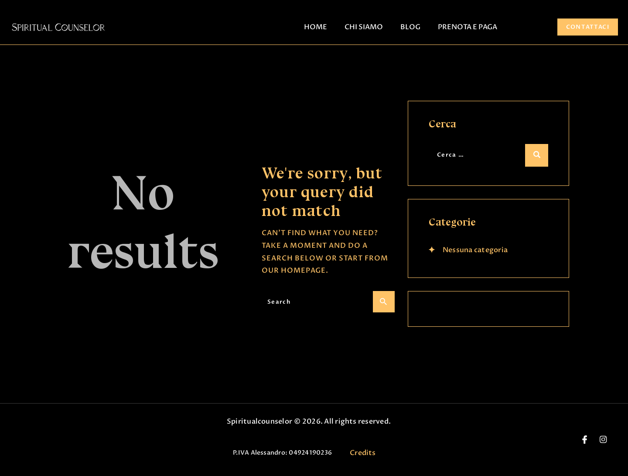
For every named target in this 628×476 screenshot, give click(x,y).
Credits (363, 453)
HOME (315, 27)
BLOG (410, 27)
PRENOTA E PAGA (467, 27)
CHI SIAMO (364, 27)
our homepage (294, 270)
